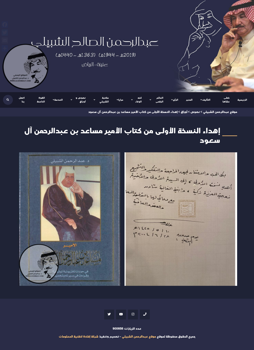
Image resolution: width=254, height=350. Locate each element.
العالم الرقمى (159, 100)
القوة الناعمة (41, 100)
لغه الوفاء (138, 100)
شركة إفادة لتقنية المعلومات (78, 336)
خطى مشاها (226, 100)
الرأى (175, 100)
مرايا (120, 100)
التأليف (206, 100)
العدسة (58, 100)
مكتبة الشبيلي (104, 100)
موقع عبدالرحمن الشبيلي (139, 336)
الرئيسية (242, 100)
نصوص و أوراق (81, 100)
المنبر (189, 100)
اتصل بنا (22, 100)
